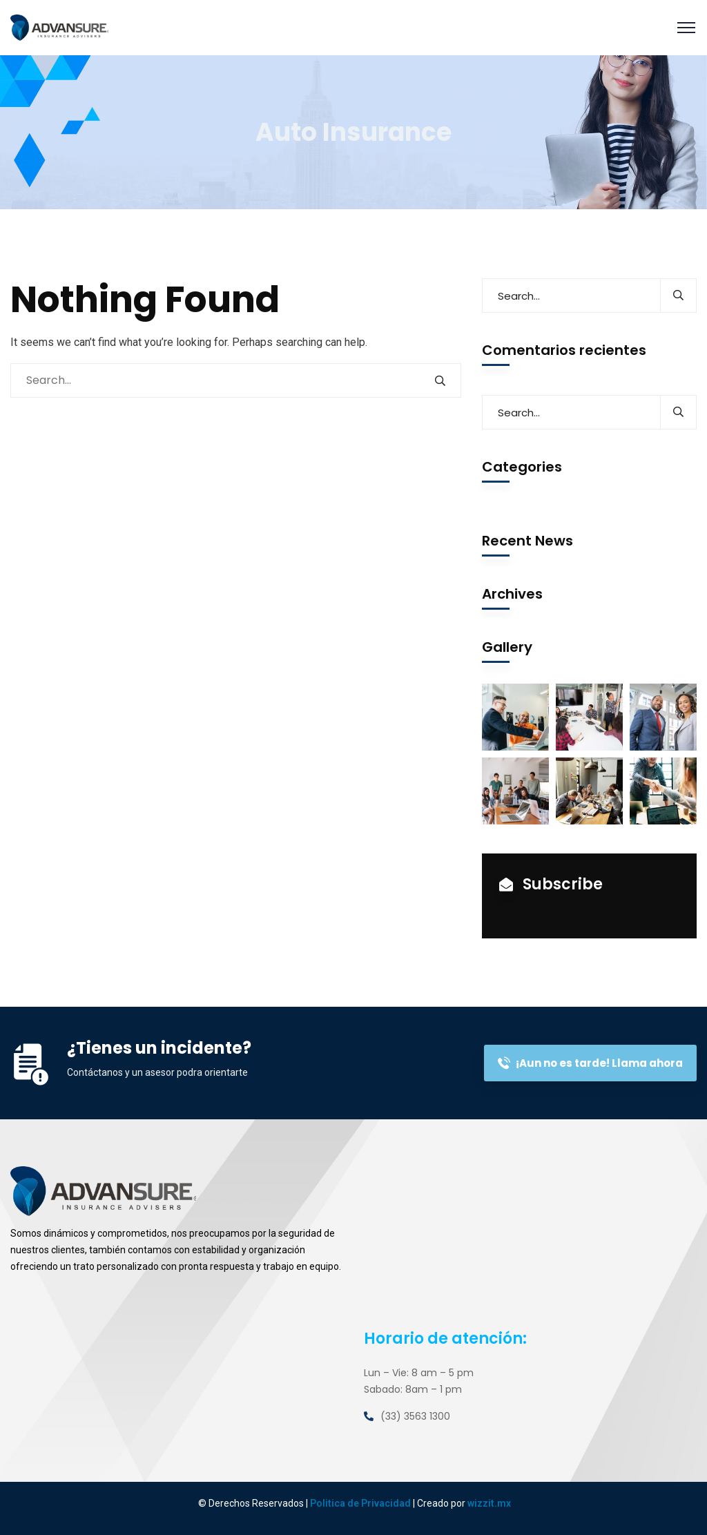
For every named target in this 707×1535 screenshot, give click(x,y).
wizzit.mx (489, 1503)
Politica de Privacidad (360, 1503)
